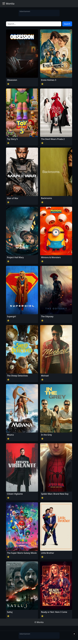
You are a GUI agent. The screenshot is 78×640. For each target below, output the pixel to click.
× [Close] (74, 634)
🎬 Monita (8, 3)
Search (67, 23)
